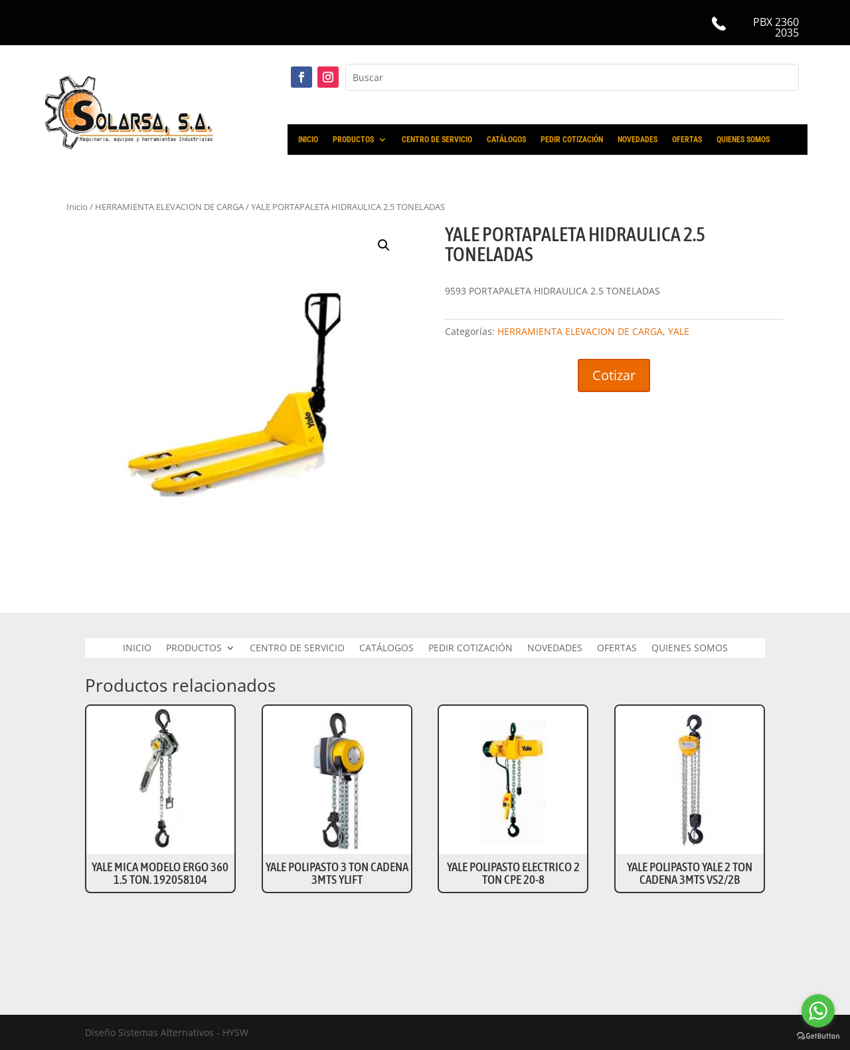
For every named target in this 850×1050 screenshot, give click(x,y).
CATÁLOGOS (506, 139)
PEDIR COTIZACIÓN (572, 139)
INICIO (308, 139)
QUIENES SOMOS (743, 139)
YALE (678, 331)
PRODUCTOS (353, 139)
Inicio (77, 207)
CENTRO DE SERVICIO (437, 139)
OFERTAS (687, 139)
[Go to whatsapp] (818, 1010)
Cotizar (614, 375)
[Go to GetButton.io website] (818, 1036)
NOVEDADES (637, 139)
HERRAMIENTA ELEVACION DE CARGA (169, 207)
